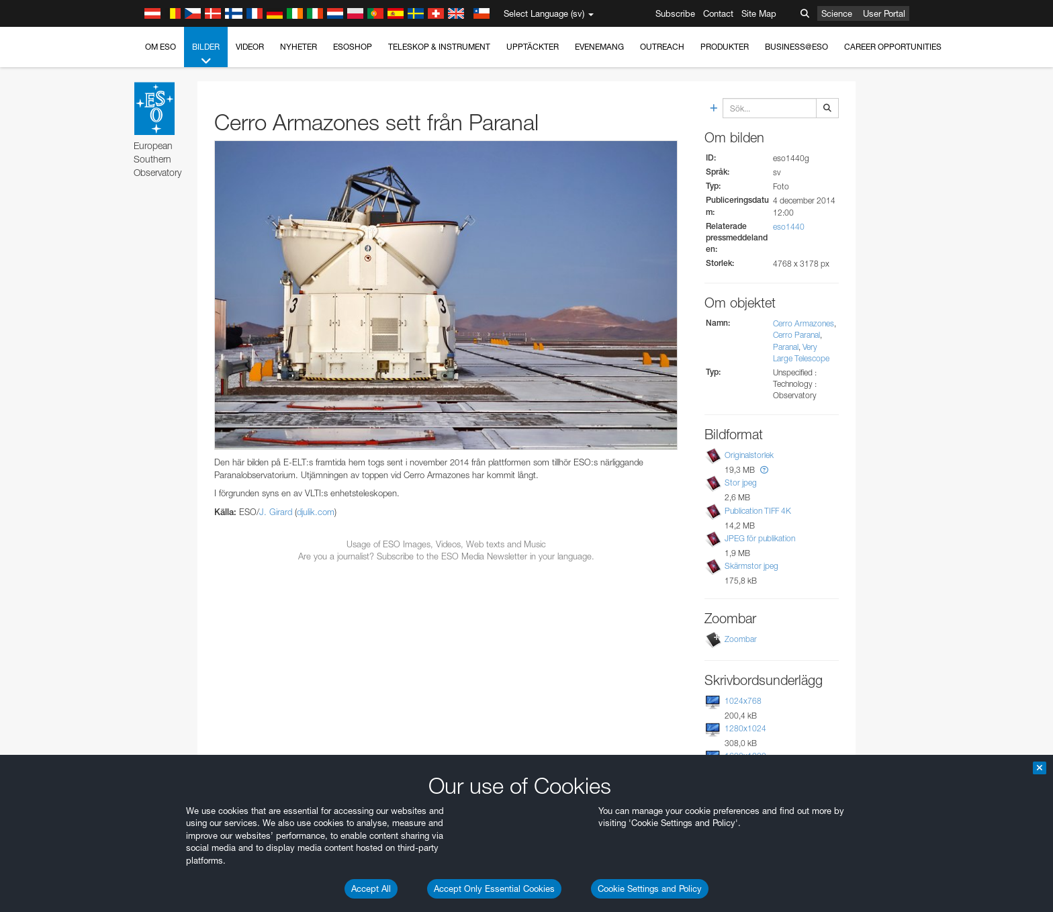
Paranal (785, 347)
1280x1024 (745, 728)
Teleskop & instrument (439, 47)
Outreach (662, 47)
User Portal (884, 13)
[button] (764, 470)
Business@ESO (796, 47)
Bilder (206, 54)
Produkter (724, 47)
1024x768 (743, 701)
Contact (718, 13)
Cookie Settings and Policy (650, 888)
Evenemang (599, 47)
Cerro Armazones (803, 323)
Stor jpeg (741, 482)
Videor (250, 47)
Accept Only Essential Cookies (494, 888)
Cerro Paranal (796, 335)
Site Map (758, 13)
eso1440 (789, 227)
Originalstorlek (749, 455)
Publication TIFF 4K (758, 511)
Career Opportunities (893, 47)
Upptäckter (532, 47)
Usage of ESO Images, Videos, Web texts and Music (446, 544)
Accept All (371, 888)
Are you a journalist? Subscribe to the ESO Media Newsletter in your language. (446, 556)
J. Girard (275, 511)
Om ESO (160, 47)
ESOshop (352, 47)
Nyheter (298, 47)
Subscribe (675, 13)
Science (836, 13)
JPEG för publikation (760, 538)
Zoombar (741, 639)
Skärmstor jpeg (751, 566)
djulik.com (315, 511)
